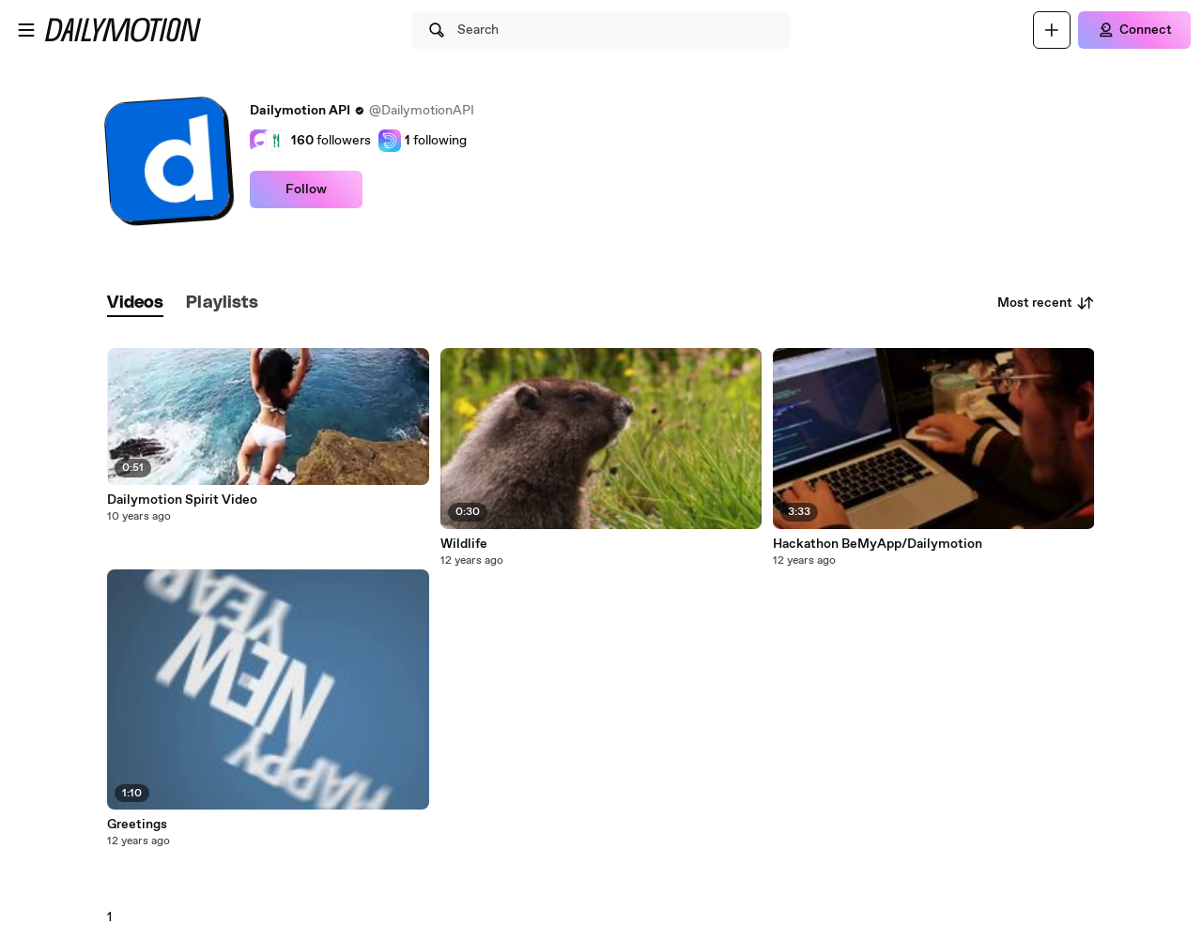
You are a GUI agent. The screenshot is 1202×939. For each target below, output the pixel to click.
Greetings (137, 824)
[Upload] (1052, 30)
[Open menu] (26, 30)
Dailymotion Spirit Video (182, 499)
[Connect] (1134, 30)
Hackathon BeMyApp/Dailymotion (877, 544)
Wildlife (463, 544)
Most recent (1046, 303)
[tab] (135, 303)
